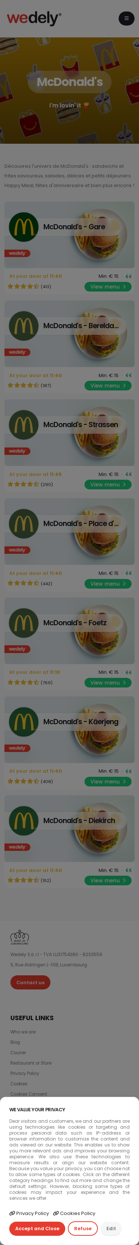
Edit (111, 1228)
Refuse (83, 1228)
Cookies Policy (74, 1213)
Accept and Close (37, 1228)
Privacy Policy (29, 1213)
